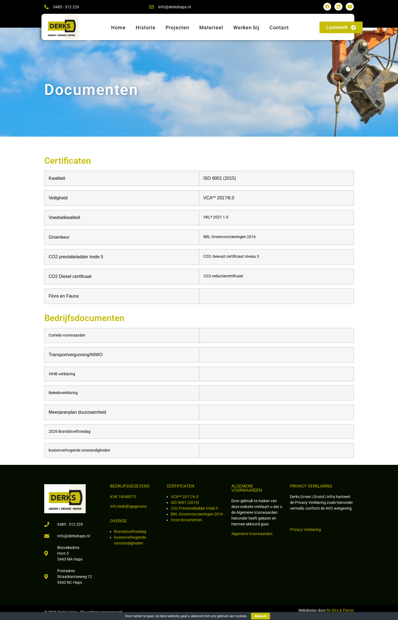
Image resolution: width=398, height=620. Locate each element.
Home (118, 27)
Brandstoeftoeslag (130, 531)
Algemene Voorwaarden (252, 534)
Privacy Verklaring (305, 529)
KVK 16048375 (123, 496)
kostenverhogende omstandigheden (79, 450)
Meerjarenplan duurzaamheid (77, 412)
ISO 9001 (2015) (185, 502)
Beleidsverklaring (63, 392)
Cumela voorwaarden (67, 335)
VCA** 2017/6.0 (184, 496)
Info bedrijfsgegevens (128, 506)
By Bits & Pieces (340, 610)
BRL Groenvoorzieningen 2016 (197, 514)
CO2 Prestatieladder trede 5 (194, 508)
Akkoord (260, 616)
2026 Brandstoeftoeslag (70, 431)
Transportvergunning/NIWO (76, 354)
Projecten (177, 27)
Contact (279, 27)
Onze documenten (186, 520)
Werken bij (246, 27)
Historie (146, 27)
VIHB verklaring (62, 374)
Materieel (211, 27)
